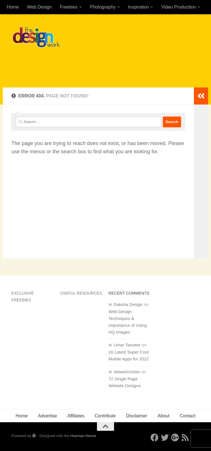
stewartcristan (127, 371)
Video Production (178, 7)
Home (13, 7)
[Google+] (175, 438)
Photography (103, 7)
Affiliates (75, 415)
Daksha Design (128, 304)
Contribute (105, 415)
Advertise (47, 415)
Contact (187, 415)
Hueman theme (83, 436)
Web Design (39, 7)
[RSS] (185, 438)
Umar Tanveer (127, 344)
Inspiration (138, 7)
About (164, 415)
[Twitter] (165, 438)
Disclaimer (136, 415)
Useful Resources (81, 293)
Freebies (69, 7)
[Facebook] (155, 438)
